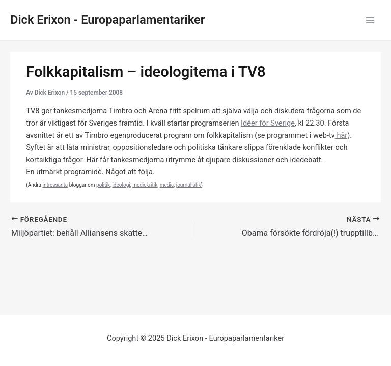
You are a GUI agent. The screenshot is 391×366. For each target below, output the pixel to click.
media (167, 185)
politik (103, 185)
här (341, 135)
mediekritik (144, 185)
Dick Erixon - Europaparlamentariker (107, 20)
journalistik (188, 185)
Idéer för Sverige (268, 123)
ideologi (121, 185)
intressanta (55, 185)
